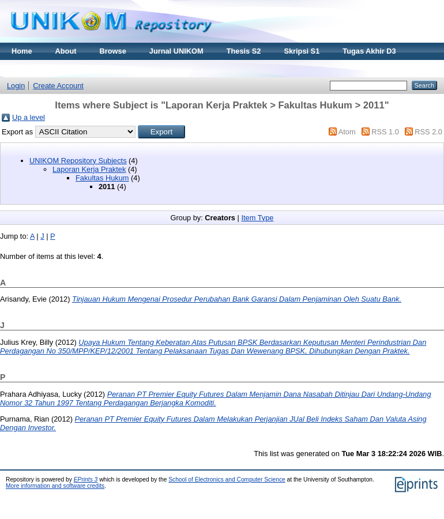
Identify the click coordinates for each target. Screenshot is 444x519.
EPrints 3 (86, 479)
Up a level (28, 117)
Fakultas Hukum (102, 178)
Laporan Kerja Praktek (89, 169)
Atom (347, 131)
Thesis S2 (244, 51)
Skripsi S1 (301, 51)
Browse (113, 51)
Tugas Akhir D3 (369, 51)
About (66, 51)
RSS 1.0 (385, 131)
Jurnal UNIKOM (176, 51)
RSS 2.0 (428, 131)
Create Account (58, 85)
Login (16, 85)
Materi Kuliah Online (47, 68)
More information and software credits (55, 486)
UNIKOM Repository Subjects (78, 160)
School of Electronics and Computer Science (226, 479)
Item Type (257, 217)
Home (22, 51)
